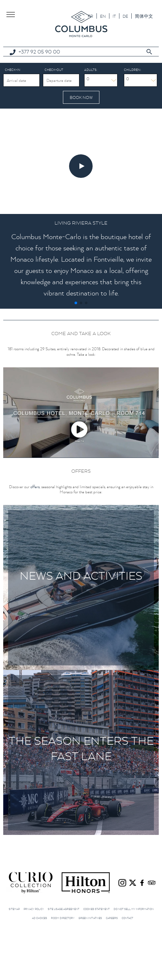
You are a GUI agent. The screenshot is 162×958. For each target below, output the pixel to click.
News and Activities (81, 575)
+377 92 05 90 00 (39, 51)
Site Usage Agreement (63, 909)
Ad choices (39, 918)
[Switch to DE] (125, 16)
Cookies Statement (96, 909)
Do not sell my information (134, 909)
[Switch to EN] (103, 16)
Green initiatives (90, 918)
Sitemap (14, 909)
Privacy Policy (34, 909)
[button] (76, 303)
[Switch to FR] (90, 16)
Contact (127, 918)
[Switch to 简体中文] (144, 16)
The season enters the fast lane (81, 748)
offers (35, 486)
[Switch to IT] (114, 16)
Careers (112, 918)
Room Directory (63, 918)
